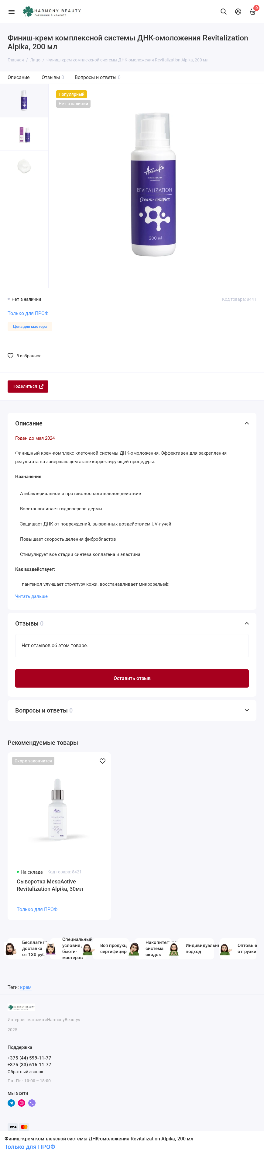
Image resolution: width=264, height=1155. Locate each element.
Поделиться (27, 386)
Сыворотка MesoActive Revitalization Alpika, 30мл (50, 885)
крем (26, 987)
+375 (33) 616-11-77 (29, 1064)
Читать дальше (31, 596)
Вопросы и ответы (98, 77)
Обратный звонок (25, 1071)
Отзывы (53, 77)
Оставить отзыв (132, 678)
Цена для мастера (30, 326)
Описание (18, 77)
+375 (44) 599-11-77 (29, 1058)
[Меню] (11, 11)
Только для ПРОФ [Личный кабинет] (30, 1146)
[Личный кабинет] (238, 11)
